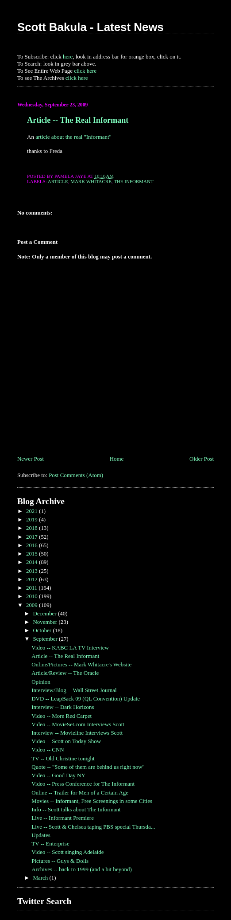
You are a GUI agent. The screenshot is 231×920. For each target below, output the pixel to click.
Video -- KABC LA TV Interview (70, 647)
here (68, 56)
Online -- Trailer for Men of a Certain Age (79, 792)
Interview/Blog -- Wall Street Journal (73, 690)
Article (58, 181)
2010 (32, 596)
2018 (32, 528)
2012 (32, 579)
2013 (32, 571)
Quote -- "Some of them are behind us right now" (88, 766)
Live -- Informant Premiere (62, 817)
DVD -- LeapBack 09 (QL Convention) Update (85, 698)
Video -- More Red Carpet (61, 716)
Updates (40, 835)
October (43, 630)
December (45, 613)
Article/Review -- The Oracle (65, 672)
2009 (32, 605)
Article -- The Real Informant (77, 120)
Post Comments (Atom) (76, 475)
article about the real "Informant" (73, 136)
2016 (32, 545)
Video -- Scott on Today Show (66, 741)
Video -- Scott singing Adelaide (67, 852)
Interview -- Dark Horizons (62, 707)
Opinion (40, 681)
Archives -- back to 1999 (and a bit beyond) (81, 869)
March (41, 877)
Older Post (201, 458)
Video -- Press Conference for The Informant (83, 783)
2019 (32, 519)
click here (85, 70)
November (45, 622)
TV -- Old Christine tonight (62, 758)
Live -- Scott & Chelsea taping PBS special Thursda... (93, 826)
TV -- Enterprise (50, 843)
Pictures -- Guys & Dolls (60, 860)
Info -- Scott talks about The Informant (75, 809)
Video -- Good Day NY (58, 775)
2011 (32, 587)
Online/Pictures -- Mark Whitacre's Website (81, 664)
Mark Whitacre (91, 181)
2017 (32, 536)
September (46, 638)
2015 (32, 553)
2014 (32, 562)
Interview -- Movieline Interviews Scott (77, 732)
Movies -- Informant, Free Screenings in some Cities (91, 801)
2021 (32, 511)
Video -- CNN (47, 749)
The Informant (134, 181)
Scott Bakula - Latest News (90, 27)
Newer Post (30, 458)
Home (117, 458)
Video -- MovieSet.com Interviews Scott (77, 724)
